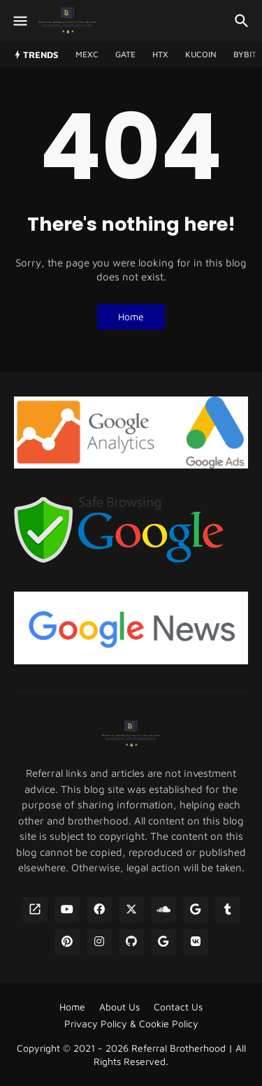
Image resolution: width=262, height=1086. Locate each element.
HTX (160, 54)
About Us (119, 1007)
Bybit (244, 54)
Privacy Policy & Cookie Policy (131, 1023)
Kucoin (201, 54)
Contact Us (178, 1007)
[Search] (243, 21)
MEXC (87, 54)
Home (131, 316)
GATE (125, 54)
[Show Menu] (19, 21)
